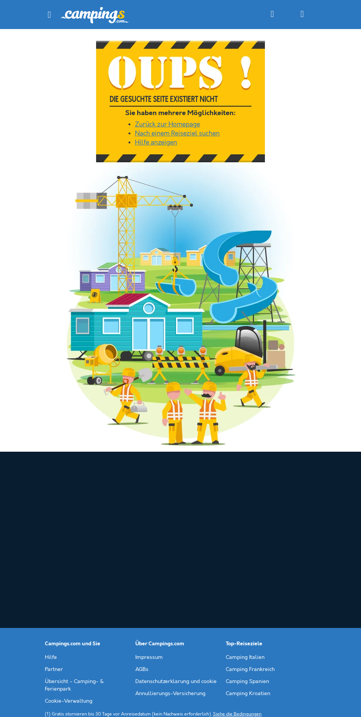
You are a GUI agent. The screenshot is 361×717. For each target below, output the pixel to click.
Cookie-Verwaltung (68, 617)
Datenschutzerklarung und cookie (176, 597)
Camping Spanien (247, 597)
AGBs (141, 585)
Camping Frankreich (250, 585)
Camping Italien (245, 573)
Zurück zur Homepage (167, 124)
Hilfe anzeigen (156, 142)
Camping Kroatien (248, 609)
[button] (49, 14)
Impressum (149, 573)
